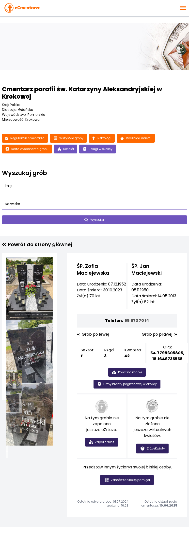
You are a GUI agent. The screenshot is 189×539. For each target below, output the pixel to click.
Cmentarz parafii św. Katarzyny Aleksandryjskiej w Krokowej (82, 93)
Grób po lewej (93, 334)
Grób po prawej (159, 334)
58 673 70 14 (137, 320)
